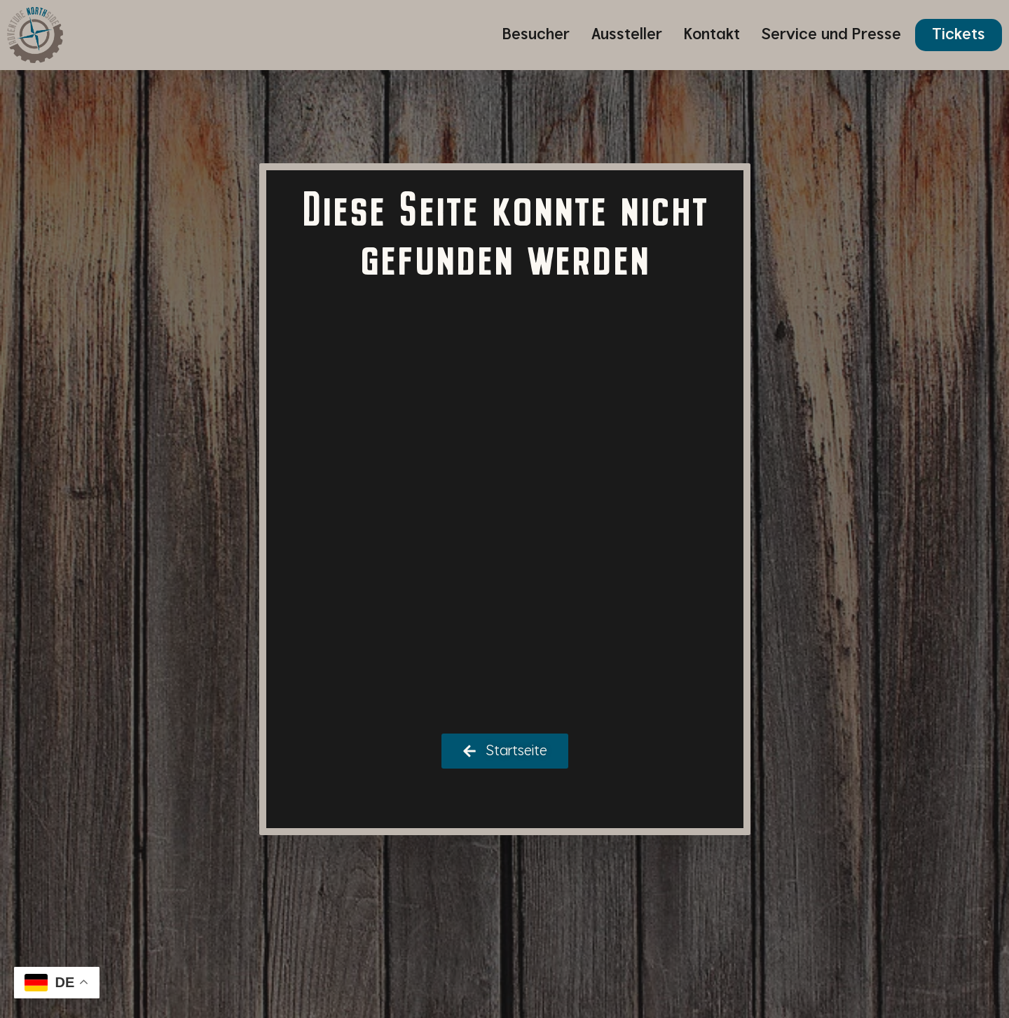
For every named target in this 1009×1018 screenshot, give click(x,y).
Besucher (536, 35)
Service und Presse (831, 35)
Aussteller (626, 35)
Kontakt (712, 35)
